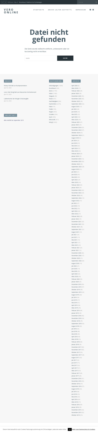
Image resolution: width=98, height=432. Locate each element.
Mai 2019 (74, 303)
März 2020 (75, 276)
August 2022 (75, 201)
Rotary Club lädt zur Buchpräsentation (15, 85)
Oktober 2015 (76, 415)
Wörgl (51, 122)
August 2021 (75, 232)
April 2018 (74, 336)
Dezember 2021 (76, 221)
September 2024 (76, 135)
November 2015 (76, 412)
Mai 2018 (74, 334)
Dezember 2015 (76, 410)
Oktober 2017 (76, 352)
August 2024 (75, 138)
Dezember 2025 (76, 96)
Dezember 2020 (76, 253)
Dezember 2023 (76, 159)
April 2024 (74, 148)
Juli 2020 (74, 266)
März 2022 (75, 214)
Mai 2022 (74, 208)
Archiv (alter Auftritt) (60, 10)
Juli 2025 (74, 109)
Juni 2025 (74, 112)
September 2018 (76, 323)
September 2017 (76, 355)
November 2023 (76, 161)
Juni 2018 (74, 331)
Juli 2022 (74, 203)
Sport (50, 117)
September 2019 (76, 292)
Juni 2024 (74, 143)
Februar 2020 (76, 279)
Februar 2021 (76, 248)
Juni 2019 (74, 300)
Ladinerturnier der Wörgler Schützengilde (16, 99)
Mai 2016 (74, 397)
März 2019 (75, 308)
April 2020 (74, 274)
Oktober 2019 (76, 289)
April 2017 (74, 368)
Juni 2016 (74, 394)
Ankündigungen (53, 85)
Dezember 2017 (76, 347)
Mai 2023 (74, 177)
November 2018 (76, 318)
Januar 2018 (75, 344)
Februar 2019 (76, 310)
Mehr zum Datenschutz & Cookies (83, 429)
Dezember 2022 (76, 190)
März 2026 (75, 88)
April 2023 (74, 180)
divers (51, 91)
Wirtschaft (52, 119)
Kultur (51, 93)
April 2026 (74, 85)
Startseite (38, 10)
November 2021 (76, 224)
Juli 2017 (74, 360)
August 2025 (75, 106)
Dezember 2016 (76, 378)
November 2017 (76, 350)
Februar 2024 (76, 153)
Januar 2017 (75, 376)
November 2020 (76, 255)
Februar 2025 (76, 122)
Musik (51, 99)
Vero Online (11, 11)
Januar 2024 (75, 156)
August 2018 (75, 326)
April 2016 (74, 399)
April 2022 (74, 211)
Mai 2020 (74, 271)
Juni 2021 (74, 237)
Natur (50, 106)
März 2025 (75, 119)
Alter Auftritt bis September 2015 (14, 120)
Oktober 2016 (76, 384)
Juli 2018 (74, 329)
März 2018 (75, 339)
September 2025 (76, 104)
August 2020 (75, 263)
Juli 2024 (74, 140)
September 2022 (76, 198)
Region (51, 112)
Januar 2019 (75, 313)
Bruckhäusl (52, 88)
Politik (51, 109)
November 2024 (76, 130)
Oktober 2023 (76, 164)
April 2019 (74, 305)
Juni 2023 (74, 174)
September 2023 (76, 167)
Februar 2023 (76, 185)
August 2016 (75, 389)
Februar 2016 (76, 404)
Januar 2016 (75, 407)
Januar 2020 (75, 282)
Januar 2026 (75, 93)
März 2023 (75, 182)
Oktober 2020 (76, 258)
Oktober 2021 (76, 227)
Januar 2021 (75, 250)
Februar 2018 (76, 342)
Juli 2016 (74, 391)
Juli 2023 (74, 172)
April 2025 (74, 117)
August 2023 (75, 169)
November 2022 (76, 193)
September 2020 (76, 261)
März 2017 (75, 370)
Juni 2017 (74, 363)
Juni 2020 (74, 269)
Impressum (81, 10)
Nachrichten (52, 104)
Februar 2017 (76, 373)
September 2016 (76, 386)
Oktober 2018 (76, 321)
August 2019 (75, 295)
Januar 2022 (75, 219)
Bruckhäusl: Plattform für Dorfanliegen (30, 2)
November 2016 (76, 381)
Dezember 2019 (76, 284)
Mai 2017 (74, 365)
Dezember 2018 (76, 316)
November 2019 (76, 287)
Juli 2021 (74, 235)
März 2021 (75, 245)
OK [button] (70, 429)
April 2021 (74, 242)
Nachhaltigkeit (53, 101)
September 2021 (76, 229)
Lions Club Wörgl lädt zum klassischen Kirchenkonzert (20, 92)
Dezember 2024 (76, 127)
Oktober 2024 (76, 133)
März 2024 (75, 151)
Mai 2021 (74, 240)
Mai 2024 (74, 146)
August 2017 (75, 357)
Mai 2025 (74, 114)
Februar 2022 (76, 216)
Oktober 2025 (76, 101)
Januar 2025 (75, 125)
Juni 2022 (74, 206)
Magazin (51, 96)
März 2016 (75, 402)
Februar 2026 (76, 91)
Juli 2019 (74, 297)
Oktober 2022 (76, 195)
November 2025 (76, 99)
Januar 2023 (75, 187)
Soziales (51, 114)
